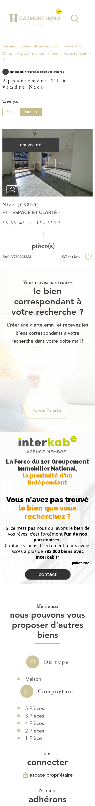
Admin (82, 783)
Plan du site (40, 783)
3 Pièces (34, 684)
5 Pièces (34, 677)
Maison (33, 647)
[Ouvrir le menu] (89, 19)
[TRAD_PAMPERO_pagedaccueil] (35, 25)
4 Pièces (34, 692)
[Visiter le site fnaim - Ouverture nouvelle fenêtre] (62, 764)
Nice (54, 53)
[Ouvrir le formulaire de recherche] (75, 19)
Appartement (75, 53)
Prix (9, 112)
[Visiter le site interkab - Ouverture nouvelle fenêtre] (40, 764)
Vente (7, 53)
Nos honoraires (18, 783)
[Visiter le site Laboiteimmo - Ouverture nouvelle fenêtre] (47, 797)
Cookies (69, 788)
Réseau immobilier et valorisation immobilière (39, 46)
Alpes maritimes (31, 53)
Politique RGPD (49, 788)
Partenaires (28, 788)
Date (31, 112)
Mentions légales (62, 783)
